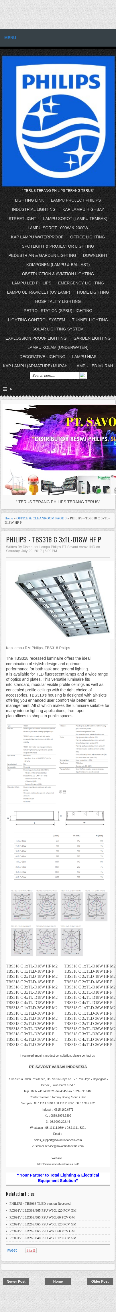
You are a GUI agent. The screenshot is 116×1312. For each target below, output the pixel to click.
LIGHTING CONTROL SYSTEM (36, 320)
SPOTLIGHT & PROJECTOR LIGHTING (58, 246)
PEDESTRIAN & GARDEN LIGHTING (42, 255)
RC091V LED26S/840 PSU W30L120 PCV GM (42, 1238)
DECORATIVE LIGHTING (42, 356)
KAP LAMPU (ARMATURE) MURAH (35, 366)
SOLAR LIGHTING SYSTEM (58, 329)
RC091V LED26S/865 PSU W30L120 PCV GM (42, 1224)
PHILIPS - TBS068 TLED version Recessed (39, 1204)
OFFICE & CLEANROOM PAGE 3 (41, 518)
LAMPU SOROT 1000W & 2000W (58, 227)
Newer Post (16, 1282)
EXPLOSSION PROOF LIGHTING (36, 338)
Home (9, 518)
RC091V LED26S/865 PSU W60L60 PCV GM (42, 1231)
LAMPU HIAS (84, 356)
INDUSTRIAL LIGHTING (34, 209)
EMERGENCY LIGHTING (81, 283)
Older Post (100, 1282)
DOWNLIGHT (95, 255)
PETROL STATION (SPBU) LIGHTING (58, 310)
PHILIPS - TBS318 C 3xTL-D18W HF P (53, 539)
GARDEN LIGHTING (92, 338)
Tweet (11, 1250)
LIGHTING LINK (29, 200)
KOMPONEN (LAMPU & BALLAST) (58, 264)
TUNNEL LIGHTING (90, 320)
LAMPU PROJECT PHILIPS (76, 200)
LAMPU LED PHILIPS (31, 283)
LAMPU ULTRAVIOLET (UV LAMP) (38, 292)
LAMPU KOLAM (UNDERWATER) (58, 347)
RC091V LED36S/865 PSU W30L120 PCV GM (42, 1210)
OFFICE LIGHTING (87, 237)
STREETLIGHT (22, 218)
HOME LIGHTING (93, 292)
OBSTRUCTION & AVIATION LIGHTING (58, 273)
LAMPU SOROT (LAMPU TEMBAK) (75, 218)
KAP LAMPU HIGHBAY (83, 209)
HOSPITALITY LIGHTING (58, 301)
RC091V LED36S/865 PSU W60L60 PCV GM (42, 1217)
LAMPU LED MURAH (93, 366)
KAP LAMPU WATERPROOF (37, 237)
